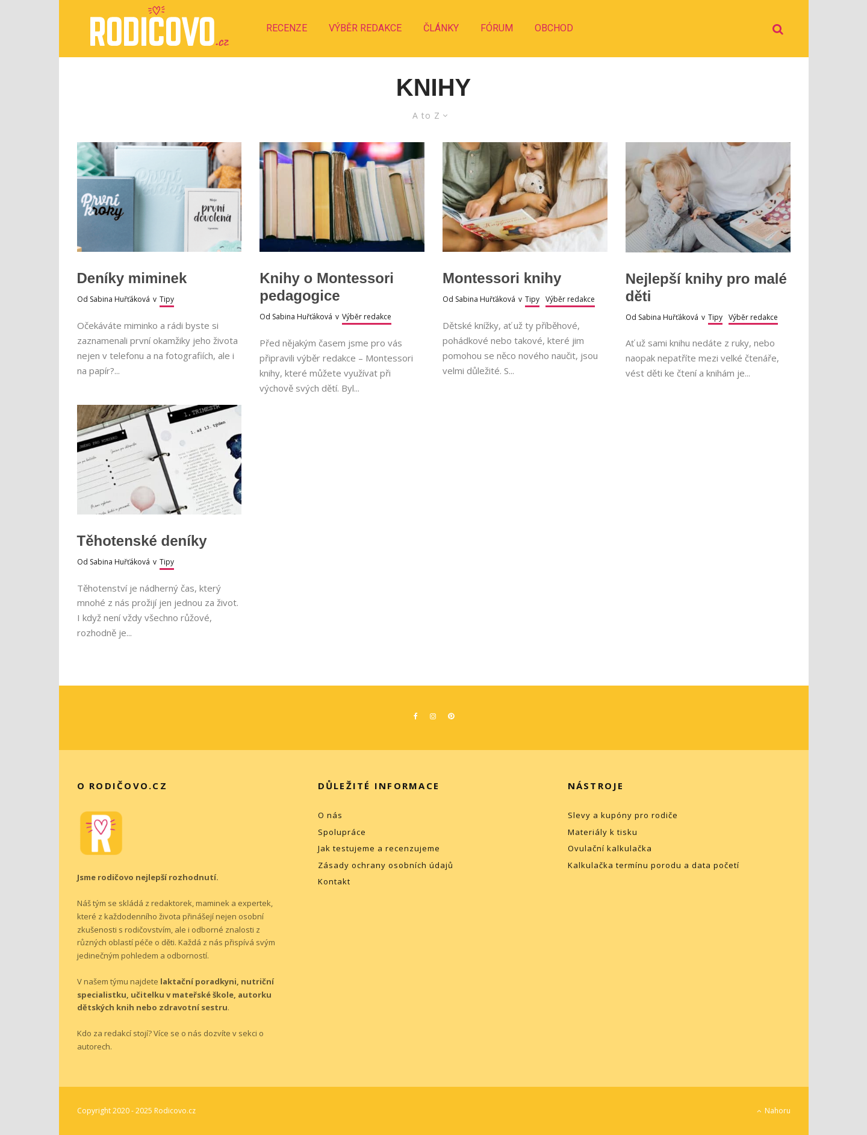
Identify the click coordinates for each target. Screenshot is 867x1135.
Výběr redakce (365, 28)
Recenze (286, 28)
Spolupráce (342, 832)
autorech (93, 1046)
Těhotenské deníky (142, 541)
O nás (330, 815)
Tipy (167, 299)
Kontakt (334, 881)
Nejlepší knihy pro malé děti (706, 287)
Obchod (554, 28)
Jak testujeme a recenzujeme (379, 848)
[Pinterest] (451, 716)
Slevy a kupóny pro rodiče (623, 815)
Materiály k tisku (603, 832)
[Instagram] (433, 716)
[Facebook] (416, 716)
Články (441, 28)
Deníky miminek (132, 278)
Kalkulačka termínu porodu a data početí (653, 865)
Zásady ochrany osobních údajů (385, 865)
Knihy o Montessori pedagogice (326, 287)
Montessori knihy (502, 278)
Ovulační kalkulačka (610, 848)
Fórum (496, 28)
